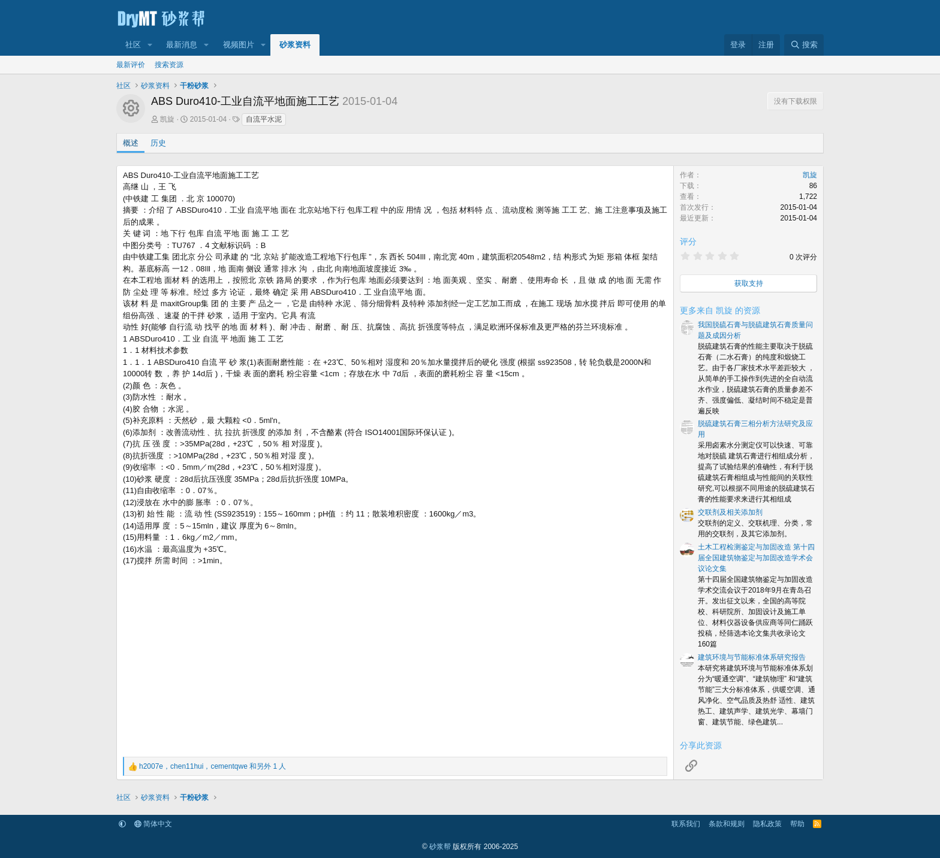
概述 (130, 142)
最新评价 (130, 65)
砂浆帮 (440, 846)
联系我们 (685, 824)
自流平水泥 (264, 119)
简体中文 (153, 824)
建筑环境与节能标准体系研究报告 (752, 657)
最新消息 (181, 44)
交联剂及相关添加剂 (730, 512)
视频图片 (238, 44)
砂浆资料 (295, 44)
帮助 (797, 824)
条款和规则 (727, 824)
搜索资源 (169, 65)
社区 (133, 44)
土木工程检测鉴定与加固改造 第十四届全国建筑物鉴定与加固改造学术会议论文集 (756, 558)
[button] (150, 45)
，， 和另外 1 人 (213, 766)
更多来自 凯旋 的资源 (720, 310)
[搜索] (804, 45)
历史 (158, 142)
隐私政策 (767, 824)
